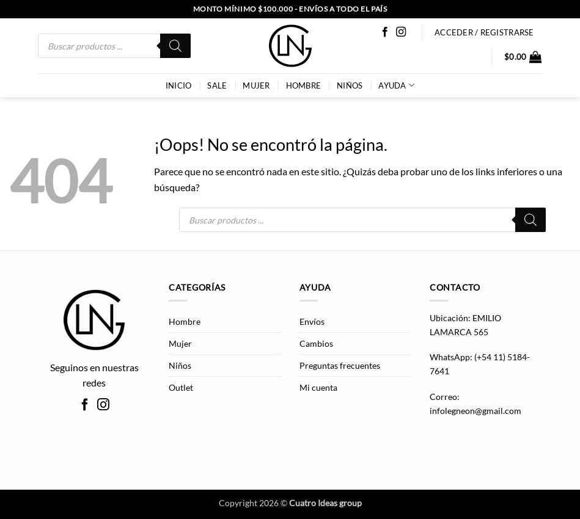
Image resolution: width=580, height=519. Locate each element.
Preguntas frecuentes (339, 365)
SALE (217, 85)
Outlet (181, 387)
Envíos (312, 321)
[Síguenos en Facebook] (385, 32)
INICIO (179, 85)
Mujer (256, 85)
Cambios (316, 343)
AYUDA (396, 85)
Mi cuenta (318, 387)
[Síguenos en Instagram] (401, 32)
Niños (349, 85)
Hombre (303, 85)
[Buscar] (175, 46)
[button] (523, 56)
